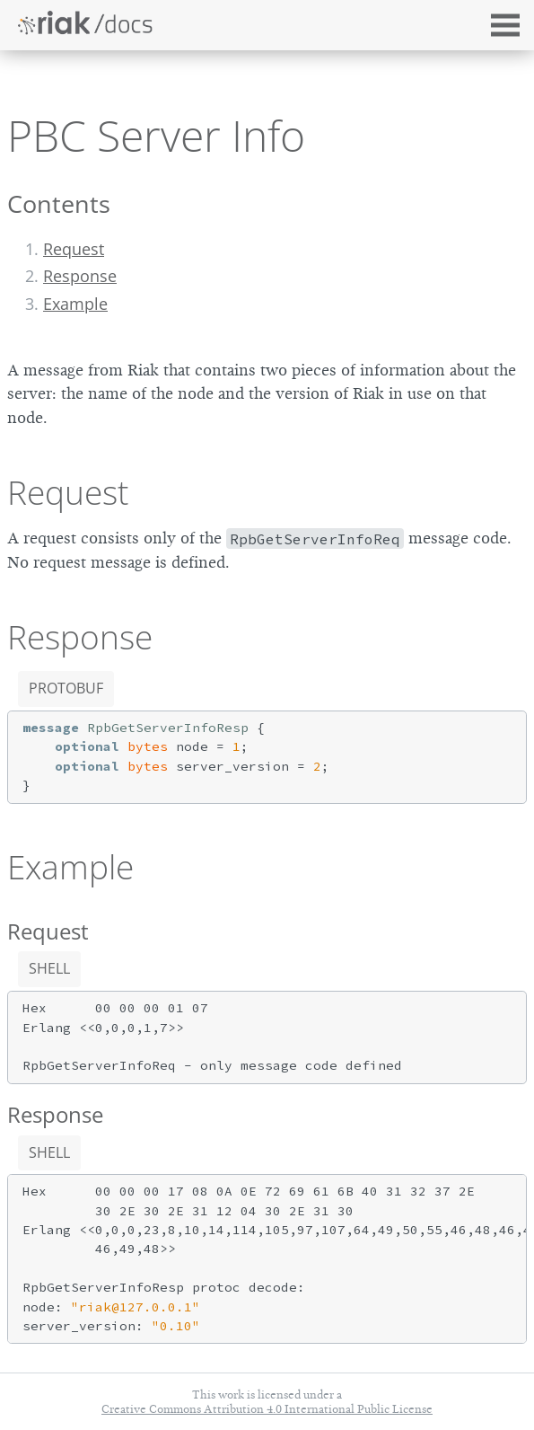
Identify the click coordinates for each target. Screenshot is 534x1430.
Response (80, 276)
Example (75, 303)
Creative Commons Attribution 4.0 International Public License (267, 1409)
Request (73, 249)
